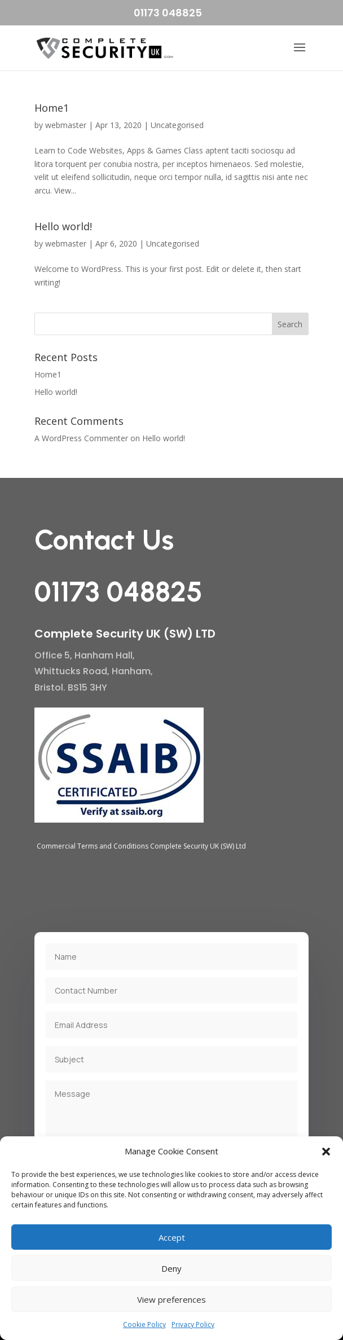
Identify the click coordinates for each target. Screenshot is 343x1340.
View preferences (171, 1299)
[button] (326, 1151)
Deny (171, 1268)
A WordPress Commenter (81, 438)
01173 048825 (168, 13)
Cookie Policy (144, 1324)
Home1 (51, 108)
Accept (172, 1237)
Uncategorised (177, 125)
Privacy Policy (193, 1324)
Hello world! (63, 226)
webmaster (65, 125)
